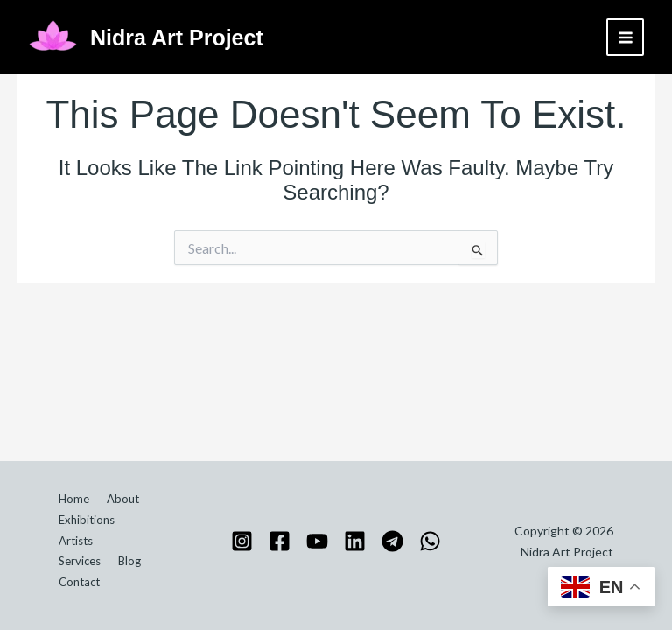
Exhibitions (87, 520)
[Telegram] (392, 541)
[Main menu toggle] (625, 37)
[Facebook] (279, 541)
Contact (79, 582)
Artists (76, 541)
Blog (129, 561)
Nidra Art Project (176, 37)
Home (74, 499)
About (123, 499)
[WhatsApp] (430, 541)
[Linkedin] (355, 541)
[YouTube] (317, 541)
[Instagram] (242, 541)
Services (80, 561)
